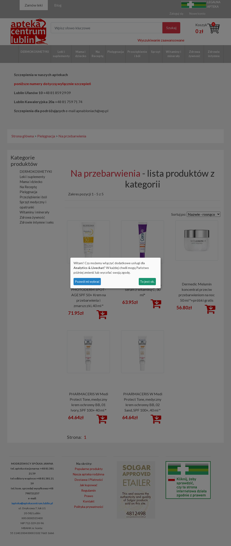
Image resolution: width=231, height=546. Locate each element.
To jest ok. (147, 281)
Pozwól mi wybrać (87, 281)
